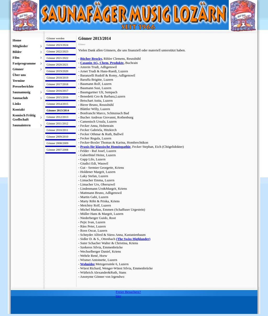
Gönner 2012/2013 (57, 116)
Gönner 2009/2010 (57, 136)
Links (17, 104)
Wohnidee (87, 264)
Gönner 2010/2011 (57, 130)
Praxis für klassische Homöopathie (105, 147)
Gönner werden (55, 38)
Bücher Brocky (91, 59)
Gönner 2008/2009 (57, 143)
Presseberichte (23, 86)
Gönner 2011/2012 (57, 123)
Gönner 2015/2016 (57, 97)
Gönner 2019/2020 (57, 71)
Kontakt (19, 109)
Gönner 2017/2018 (57, 84)
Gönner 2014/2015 (57, 103)
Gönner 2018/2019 (57, 77)
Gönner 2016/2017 (57, 90)
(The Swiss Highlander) (133, 239)
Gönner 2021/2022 (57, 57)
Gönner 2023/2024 (57, 44)
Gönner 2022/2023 (57, 51)
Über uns (19, 75)
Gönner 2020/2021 (57, 64)
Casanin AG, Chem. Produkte (102, 63)
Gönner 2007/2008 (57, 149)
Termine (19, 81)
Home (17, 40)
